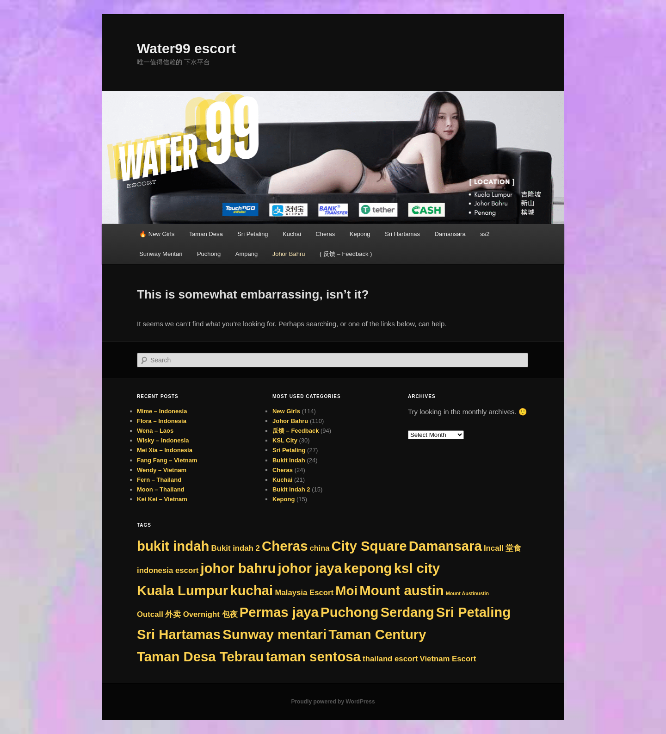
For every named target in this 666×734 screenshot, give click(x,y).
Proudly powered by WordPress (333, 701)
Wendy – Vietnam (161, 470)
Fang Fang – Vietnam (167, 460)
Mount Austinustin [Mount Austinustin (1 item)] (467, 593)
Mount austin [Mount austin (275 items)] (401, 590)
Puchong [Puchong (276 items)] (349, 612)
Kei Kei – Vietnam (162, 499)
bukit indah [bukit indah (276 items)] (173, 546)
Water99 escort (186, 48)
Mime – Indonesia (162, 411)
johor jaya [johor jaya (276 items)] (310, 568)
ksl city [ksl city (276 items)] (417, 568)
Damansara (449, 233)
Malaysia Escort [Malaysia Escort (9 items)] (304, 592)
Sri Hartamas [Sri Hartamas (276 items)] (179, 634)
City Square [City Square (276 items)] (369, 546)
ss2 (484, 233)
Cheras (325, 233)
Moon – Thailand (161, 489)
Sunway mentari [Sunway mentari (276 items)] (274, 634)
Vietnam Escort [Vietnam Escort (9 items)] (448, 658)
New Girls (286, 411)
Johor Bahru (288, 253)
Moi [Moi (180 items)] (346, 591)
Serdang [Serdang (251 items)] (407, 612)
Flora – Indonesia (161, 420)
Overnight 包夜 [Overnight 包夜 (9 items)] (210, 614)
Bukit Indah (288, 460)
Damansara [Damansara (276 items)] (445, 546)
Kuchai (292, 233)
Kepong (360, 233)
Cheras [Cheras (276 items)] (285, 546)
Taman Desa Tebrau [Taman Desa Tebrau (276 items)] (200, 656)
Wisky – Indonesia (163, 440)
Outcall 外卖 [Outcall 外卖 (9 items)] (159, 614)
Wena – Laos (155, 430)
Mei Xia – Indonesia (164, 450)
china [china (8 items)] (320, 548)
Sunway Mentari (160, 253)
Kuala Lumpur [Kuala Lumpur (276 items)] (182, 590)
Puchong (209, 253)
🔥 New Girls (156, 233)
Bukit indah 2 (291, 489)
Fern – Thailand (159, 479)
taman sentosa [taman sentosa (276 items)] (313, 656)
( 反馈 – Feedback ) (346, 253)
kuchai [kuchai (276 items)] (251, 590)
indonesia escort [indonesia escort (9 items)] (167, 570)
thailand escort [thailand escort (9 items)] (390, 658)
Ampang (246, 253)
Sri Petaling (252, 233)
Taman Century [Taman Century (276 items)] (377, 634)
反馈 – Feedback (295, 430)
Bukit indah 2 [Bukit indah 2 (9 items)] (235, 548)
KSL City (284, 440)
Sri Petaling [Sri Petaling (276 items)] (473, 612)
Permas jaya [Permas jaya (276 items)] (279, 612)
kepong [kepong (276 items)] (368, 568)
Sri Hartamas (402, 233)
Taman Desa (206, 233)
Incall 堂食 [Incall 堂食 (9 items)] (503, 548)
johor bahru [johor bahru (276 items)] (238, 568)
